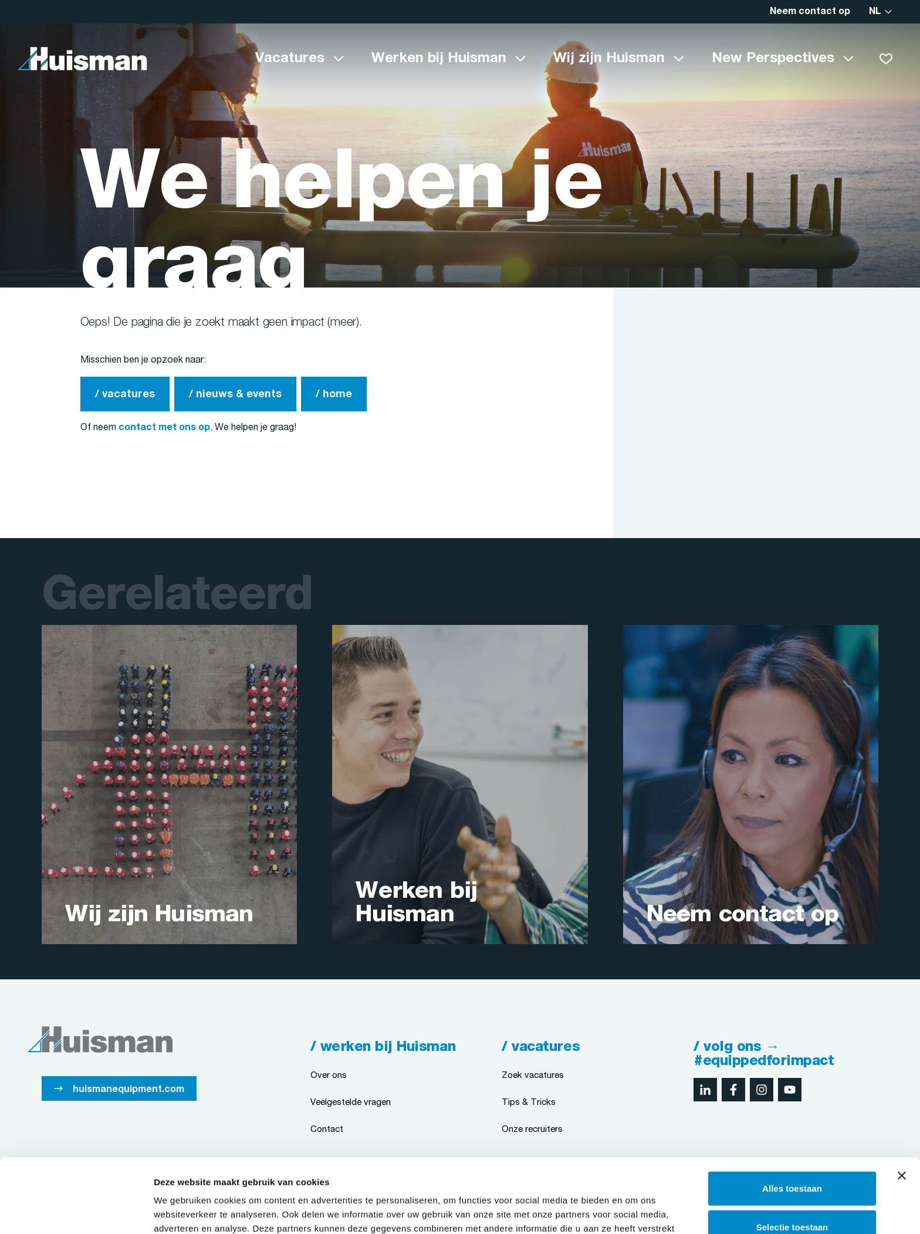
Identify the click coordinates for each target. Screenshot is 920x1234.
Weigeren (791, 1196)
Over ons (328, 1075)
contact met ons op (164, 428)
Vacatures (289, 58)
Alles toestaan (792, 1119)
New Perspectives (773, 58)
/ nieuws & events (235, 395)
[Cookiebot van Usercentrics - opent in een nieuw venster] (76, 1211)
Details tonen (634, 1211)
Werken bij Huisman (438, 58)
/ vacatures (125, 395)
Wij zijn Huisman (609, 58)
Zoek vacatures (533, 1075)
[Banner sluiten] (902, 1106)
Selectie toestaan (792, 1157)
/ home (334, 395)
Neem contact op (810, 12)
